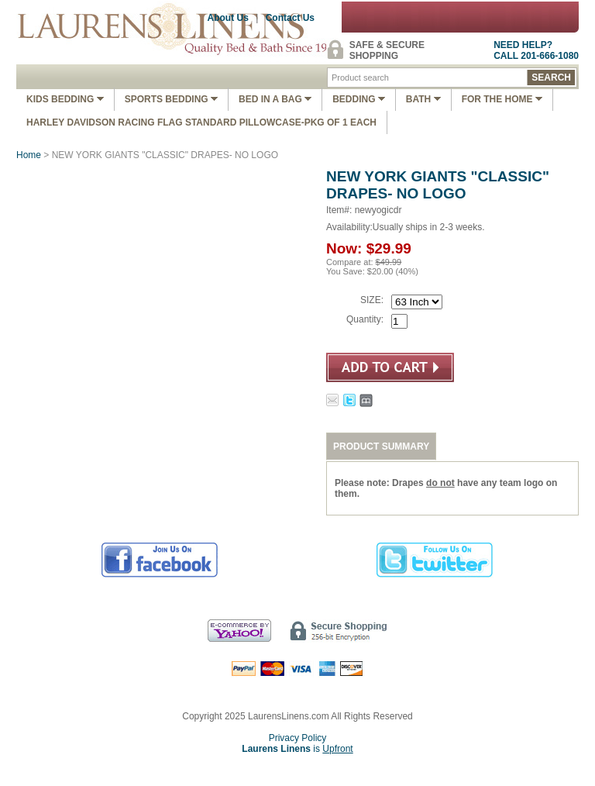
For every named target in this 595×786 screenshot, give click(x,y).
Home (28, 155)
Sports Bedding (171, 99)
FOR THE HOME (502, 99)
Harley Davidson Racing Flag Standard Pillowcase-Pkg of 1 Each (201, 122)
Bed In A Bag (275, 99)
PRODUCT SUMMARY (381, 446)
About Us (228, 17)
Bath (423, 99)
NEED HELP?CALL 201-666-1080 (536, 50)
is (297, 748)
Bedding (358, 99)
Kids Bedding (65, 99)
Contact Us (290, 17)
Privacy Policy (298, 738)
